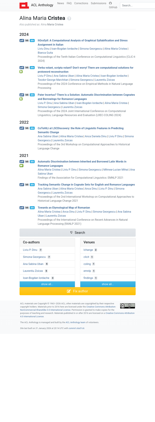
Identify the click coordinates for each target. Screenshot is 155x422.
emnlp (87, 270)
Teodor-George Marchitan (53, 79)
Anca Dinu (91, 188)
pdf (21, 40)
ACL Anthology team (75, 322)
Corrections (81, 3)
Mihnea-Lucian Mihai (115, 169)
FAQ (70, 3)
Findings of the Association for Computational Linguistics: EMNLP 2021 (80, 177)
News (61, 3)
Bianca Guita (45, 52)
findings (88, 278)
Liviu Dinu (43, 48)
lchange (88, 249)
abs (32, 40)
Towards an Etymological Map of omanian (64, 207)
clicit (86, 257)
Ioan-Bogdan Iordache (64, 48)
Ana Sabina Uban (64, 75)
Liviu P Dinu (45, 75)
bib (27, 40)
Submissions (99, 3)
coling (87, 263)
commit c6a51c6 (76, 328)
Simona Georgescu (91, 48)
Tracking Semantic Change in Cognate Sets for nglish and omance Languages (86, 184)
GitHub (113, 5)
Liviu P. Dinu (45, 103)
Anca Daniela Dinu (96, 136)
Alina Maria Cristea (115, 48)
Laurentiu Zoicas (105, 79)
